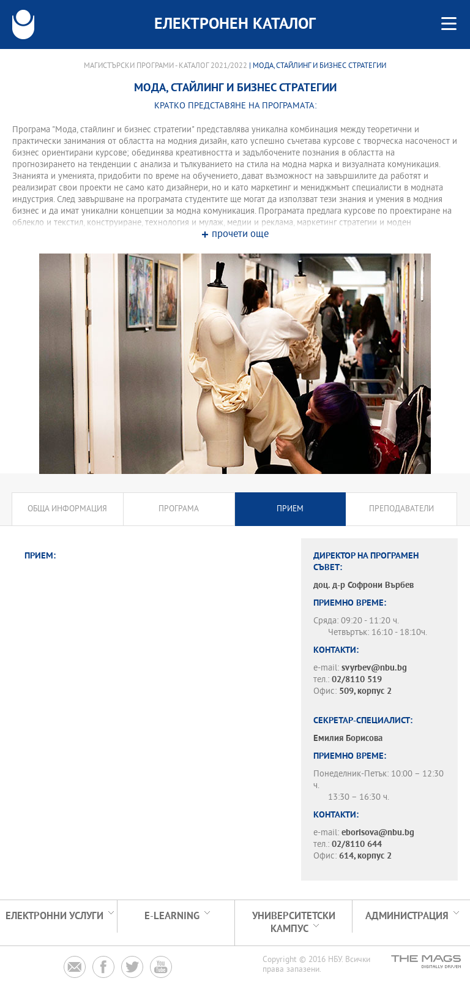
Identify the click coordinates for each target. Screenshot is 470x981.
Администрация (407, 916)
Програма (179, 509)
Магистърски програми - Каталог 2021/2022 (165, 66)
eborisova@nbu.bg (377, 833)
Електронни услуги (54, 916)
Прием (290, 509)
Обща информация (67, 509)
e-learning (172, 916)
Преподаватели (401, 509)
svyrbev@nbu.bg (374, 668)
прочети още (240, 234)
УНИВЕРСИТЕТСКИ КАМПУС (293, 923)
